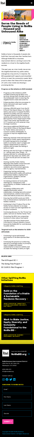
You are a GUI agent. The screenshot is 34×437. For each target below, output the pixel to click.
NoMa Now (10, 78)
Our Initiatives (12, 73)
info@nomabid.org (7, 108)
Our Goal (8, 67)
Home (6, 57)
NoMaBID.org (12, 93)
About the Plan (14, 83)
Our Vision (9, 62)
